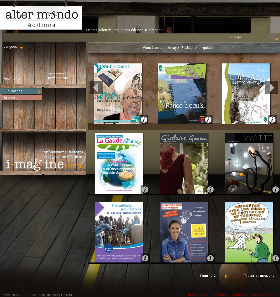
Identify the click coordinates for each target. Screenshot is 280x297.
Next (271, 87)
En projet (22, 97)
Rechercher (57, 74)
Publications (22, 91)
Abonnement (14, 79)
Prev (96, 87)
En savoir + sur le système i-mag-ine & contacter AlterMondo (232, 294)
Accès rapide (58, 78)
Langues (14, 47)
